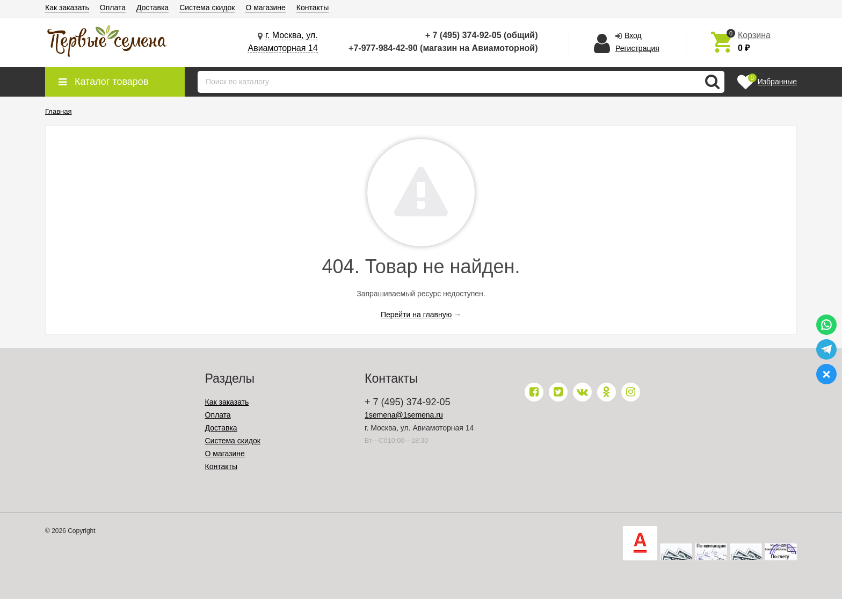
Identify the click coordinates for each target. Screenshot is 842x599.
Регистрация (637, 48)
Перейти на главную (416, 314)
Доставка (152, 7)
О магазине (265, 7)
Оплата (113, 7)
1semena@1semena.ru (404, 415)
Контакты (312, 7)
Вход (633, 35)
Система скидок (207, 7)
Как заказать (67, 7)
